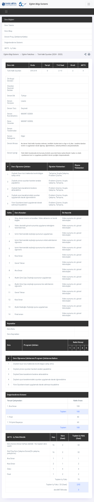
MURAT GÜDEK (27, 114)
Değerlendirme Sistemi (13, 43)
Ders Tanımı (9, 25)
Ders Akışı (8, 31)
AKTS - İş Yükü (10, 48)
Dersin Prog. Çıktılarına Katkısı (16, 37)
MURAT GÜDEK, (27, 121)
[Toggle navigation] (89, 4)
